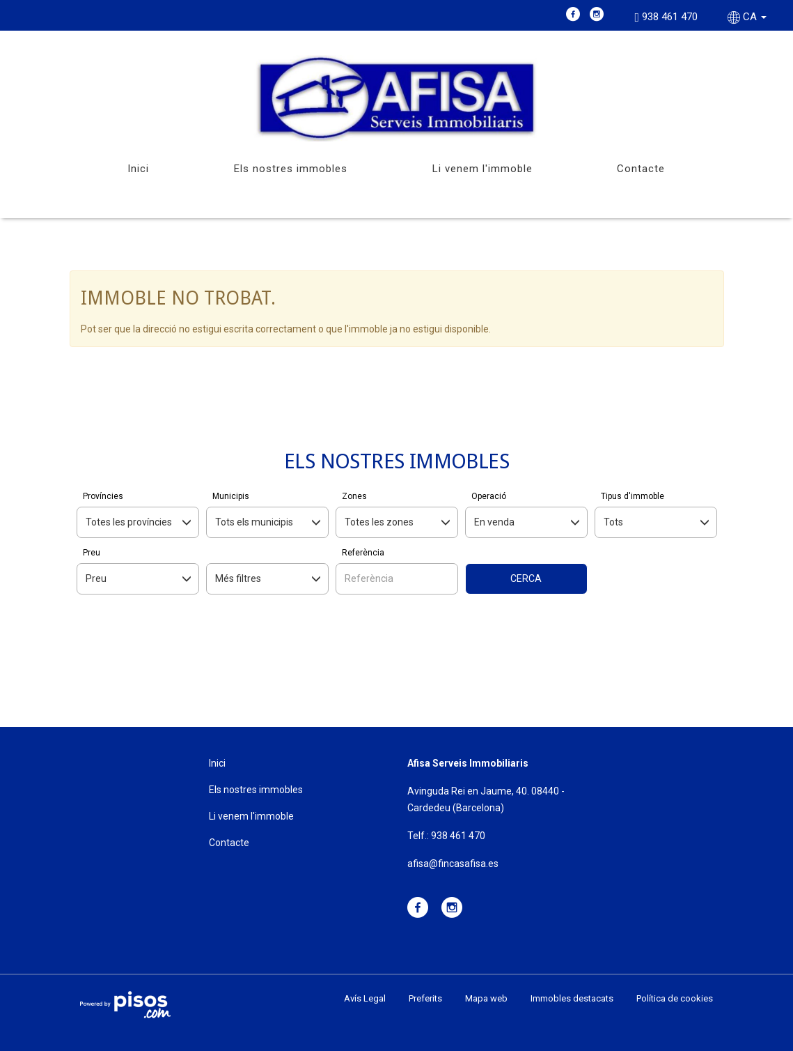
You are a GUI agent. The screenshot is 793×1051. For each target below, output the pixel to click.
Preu (91, 553)
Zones (354, 496)
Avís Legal (365, 998)
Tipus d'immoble (632, 496)
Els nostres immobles (290, 168)
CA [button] (748, 16)
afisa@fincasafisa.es (452, 863)
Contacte (641, 168)
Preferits (425, 998)
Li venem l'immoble (482, 168)
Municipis (230, 496)
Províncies (103, 496)
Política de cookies (674, 998)
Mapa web (486, 998)
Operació (488, 496)
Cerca (526, 578)
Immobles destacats (572, 998)
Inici (138, 168)
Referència (363, 553)
